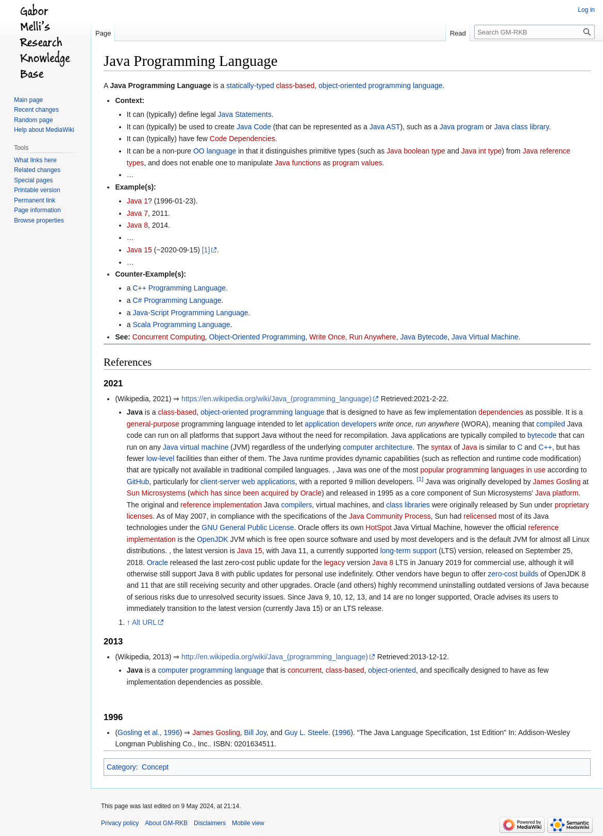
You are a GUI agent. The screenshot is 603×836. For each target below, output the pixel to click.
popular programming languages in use (482, 470)
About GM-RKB (166, 823)
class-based (295, 85)
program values (357, 163)
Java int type (481, 151)
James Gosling (557, 481)
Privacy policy (120, 823)
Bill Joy (255, 732)
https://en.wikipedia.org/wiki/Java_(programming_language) (276, 399)
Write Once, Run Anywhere (352, 337)
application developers (340, 424)
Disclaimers (210, 823)
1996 (342, 732)
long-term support (408, 551)
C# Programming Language (176, 300)
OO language (214, 151)
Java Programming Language (160, 85)
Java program (462, 127)
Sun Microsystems (156, 493)
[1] (206, 250)
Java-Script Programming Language (190, 313)
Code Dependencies (242, 138)
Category (121, 767)
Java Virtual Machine (484, 337)
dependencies (500, 412)
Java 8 (137, 225)
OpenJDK (212, 539)
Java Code (254, 127)
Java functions (298, 163)
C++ (545, 447)
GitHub (138, 481)
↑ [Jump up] (128, 622)
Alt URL (144, 622)
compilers (296, 505)
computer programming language (211, 670)
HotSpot (378, 527)
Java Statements (244, 114)
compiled (550, 424)
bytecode (542, 435)
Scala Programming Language (181, 324)
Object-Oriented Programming (257, 337)
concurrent (305, 670)
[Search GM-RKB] (534, 32)
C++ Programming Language (179, 288)
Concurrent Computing (168, 337)
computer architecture (377, 447)
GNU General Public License (248, 527)
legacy (334, 562)
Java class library (521, 127)
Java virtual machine (196, 447)
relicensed (479, 516)
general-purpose (153, 424)
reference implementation (221, 505)
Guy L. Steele (306, 732)
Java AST (385, 127)
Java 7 (137, 213)
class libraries (408, 505)
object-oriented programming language (380, 85)
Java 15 (139, 250)
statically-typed (250, 85)
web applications (268, 481)
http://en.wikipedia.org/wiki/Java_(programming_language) (274, 657)
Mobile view (248, 823)
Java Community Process (390, 516)
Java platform (556, 493)
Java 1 (137, 201)
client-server (220, 481)
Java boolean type (416, 151)
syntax (441, 447)
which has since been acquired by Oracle (256, 493)
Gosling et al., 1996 (149, 732)
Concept (155, 767)
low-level (160, 458)
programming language (287, 412)
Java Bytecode (423, 337)
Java (469, 447)
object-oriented (224, 412)
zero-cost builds (513, 574)
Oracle (157, 562)
